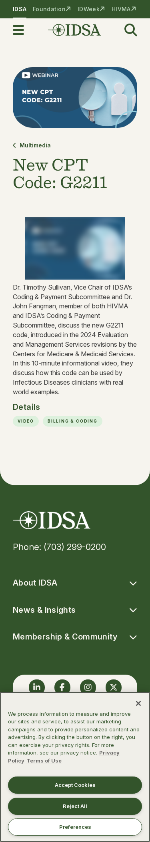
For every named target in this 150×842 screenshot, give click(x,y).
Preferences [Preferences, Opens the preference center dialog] (75, 827)
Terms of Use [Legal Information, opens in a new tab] (44, 760)
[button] (23, 30)
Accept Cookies (75, 785)
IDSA (19, 9)
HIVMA (121, 9)
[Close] (138, 703)
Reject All (75, 806)
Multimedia (32, 145)
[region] (75, 767)
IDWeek (89, 9)
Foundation (49, 9)
